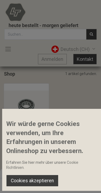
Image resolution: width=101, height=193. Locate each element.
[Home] (17, 184)
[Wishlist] (66, 184)
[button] (20, 120)
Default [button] (77, 173)
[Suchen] (34, 184)
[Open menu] (50, 185)
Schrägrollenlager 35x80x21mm (26, 131)
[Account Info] (83, 184)
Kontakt (85, 59)
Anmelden (52, 59)
